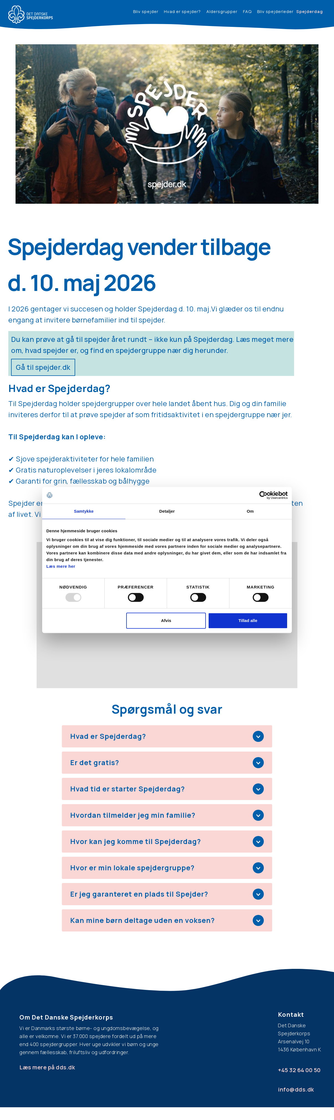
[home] (30, 14)
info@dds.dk (296, 1089)
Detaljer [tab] (167, 511)
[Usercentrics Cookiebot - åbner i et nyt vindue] (263, 495)
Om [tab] (250, 511)
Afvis (166, 620)
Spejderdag (309, 11)
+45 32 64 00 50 (299, 1070)
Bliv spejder (145, 11)
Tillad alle (247, 620)
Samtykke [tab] (84, 511)
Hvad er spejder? (182, 11)
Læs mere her (60, 566)
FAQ (247, 11)
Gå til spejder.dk (43, 367)
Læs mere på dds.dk (47, 1067)
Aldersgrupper (221, 11)
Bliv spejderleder (275, 11)
